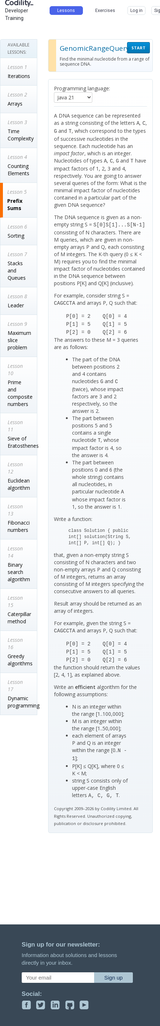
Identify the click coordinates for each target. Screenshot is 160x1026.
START (138, 47)
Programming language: (82, 88)
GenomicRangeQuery (95, 48)
